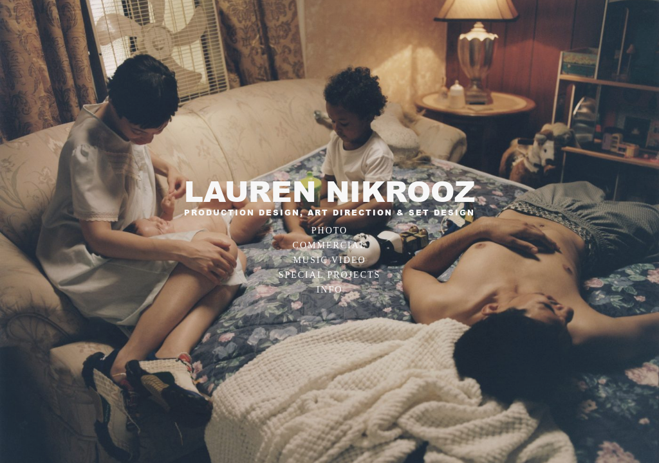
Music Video (329, 260)
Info (330, 290)
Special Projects (330, 275)
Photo (329, 230)
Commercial (330, 245)
